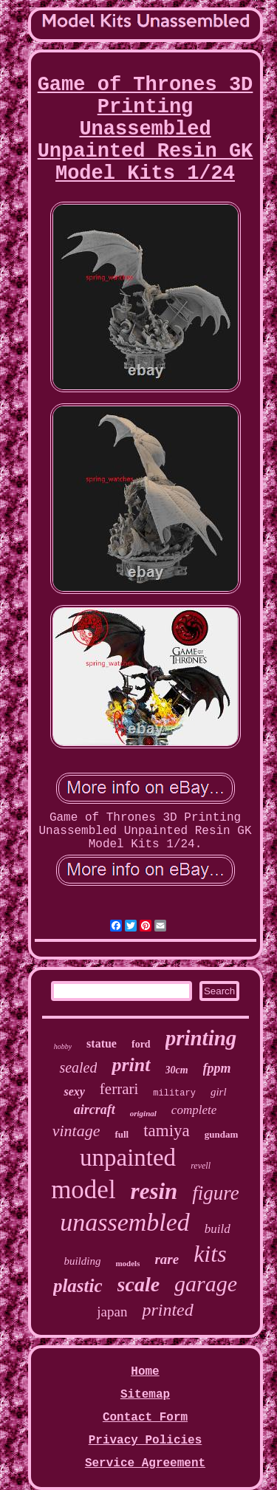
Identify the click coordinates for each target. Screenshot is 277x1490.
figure (215, 1193)
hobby (63, 1046)
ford (141, 1044)
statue (101, 1043)
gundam (222, 1134)
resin (154, 1191)
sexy (74, 1091)
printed (167, 1309)
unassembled (125, 1222)
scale (138, 1284)
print (131, 1065)
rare (166, 1259)
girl (219, 1092)
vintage (76, 1130)
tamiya (166, 1130)
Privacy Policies (145, 1440)
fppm (217, 1068)
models (127, 1263)
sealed (78, 1067)
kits (210, 1253)
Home (145, 1371)
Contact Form (145, 1417)
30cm (176, 1070)
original (143, 1113)
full (121, 1134)
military (174, 1093)
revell (201, 1166)
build (217, 1229)
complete (193, 1110)
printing (201, 1038)
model (83, 1189)
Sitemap (145, 1394)
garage (205, 1283)
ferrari (119, 1089)
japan (112, 1311)
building (82, 1261)
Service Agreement (145, 1463)
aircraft (94, 1109)
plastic (78, 1286)
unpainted (128, 1157)
